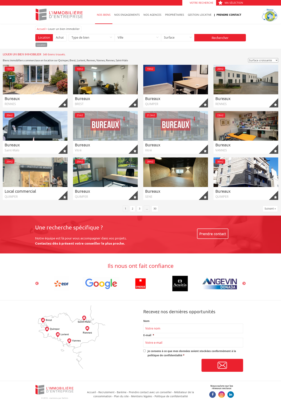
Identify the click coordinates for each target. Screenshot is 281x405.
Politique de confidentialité (171, 396)
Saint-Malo (122, 60)
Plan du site (121, 396)
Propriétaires (174, 14)
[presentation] (171, 365)
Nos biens (104, 14)
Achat (60, 37)
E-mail (148, 335)
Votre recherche (201, 2)
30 (154, 208)
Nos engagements (127, 14)
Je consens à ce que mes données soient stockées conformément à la (192, 353)
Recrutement (106, 392)
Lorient (81, 60)
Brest (73, 60)
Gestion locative (199, 14)
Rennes (91, 60)
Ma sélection (230, 2)
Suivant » (270, 208)
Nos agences (152, 14)
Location (44, 37)
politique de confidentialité (165, 355)
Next (244, 283)
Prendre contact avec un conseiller (150, 392)
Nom (146, 321)
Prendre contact (228, 14)
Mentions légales (141, 396)
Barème (121, 392)
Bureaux (12, 98)
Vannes (100, 60)
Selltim (65, 398)
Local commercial (20, 191)
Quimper (63, 60)
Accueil (41, 29)
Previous (37, 283)
